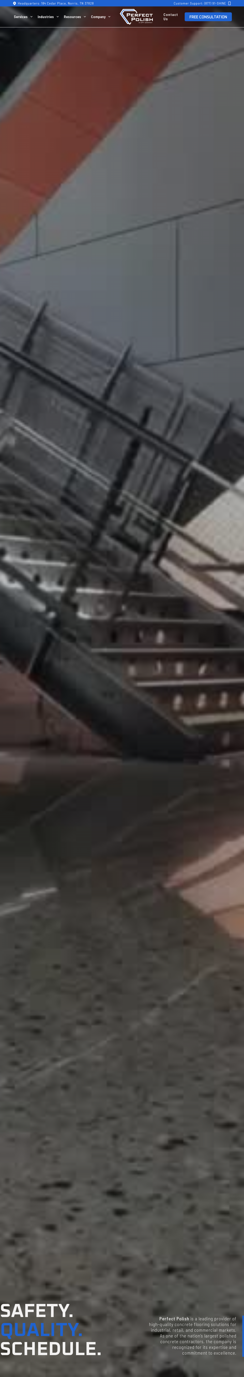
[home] (136, 17)
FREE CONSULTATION (208, 17)
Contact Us (170, 16)
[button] (24, 16)
